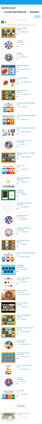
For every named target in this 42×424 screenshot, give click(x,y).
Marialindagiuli (25, 331)
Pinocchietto (24, 182)
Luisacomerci (24, 232)
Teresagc (23, 381)
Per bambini (21, 390)
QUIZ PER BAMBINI (23, 65)
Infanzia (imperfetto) (23, 353)
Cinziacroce (24, 57)
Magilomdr (24, 219)
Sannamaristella (25, 344)
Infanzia (19, 378)
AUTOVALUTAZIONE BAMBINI (26, 103)
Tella (22, 44)
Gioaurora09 (24, 306)
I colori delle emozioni (23, 278)
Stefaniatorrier (25, 369)
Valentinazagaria (26, 157)
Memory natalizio (22, 28)
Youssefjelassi (25, 206)
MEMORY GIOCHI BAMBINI (25, 328)
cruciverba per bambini (24, 203)
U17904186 (24, 169)
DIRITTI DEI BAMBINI (23, 315)
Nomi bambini (21, 340)
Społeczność (8, 7)
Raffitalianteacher (26, 132)
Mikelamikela (24, 32)
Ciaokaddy (24, 107)
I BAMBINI (20, 265)
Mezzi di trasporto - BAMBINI (26, 128)
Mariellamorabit (25, 294)
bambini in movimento (24, 228)
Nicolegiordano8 (25, 82)
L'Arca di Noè (21, 165)
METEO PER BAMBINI (23, 178)
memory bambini (22, 90)
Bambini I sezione (22, 290)
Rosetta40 (24, 319)
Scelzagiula (24, 394)
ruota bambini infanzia (24, 140)
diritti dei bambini (22, 215)
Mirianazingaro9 (25, 256)
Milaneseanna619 (26, 94)
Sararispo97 (24, 269)
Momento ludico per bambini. (26, 153)
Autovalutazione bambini (25, 365)
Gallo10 (23, 144)
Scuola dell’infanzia (15, 11)
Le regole (20, 40)
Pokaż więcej (21, 406)
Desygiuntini (24, 119)
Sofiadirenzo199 (25, 69)
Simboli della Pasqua (23, 240)
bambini (19, 53)
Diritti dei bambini (22, 303)
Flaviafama (24, 194)
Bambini (34, 11)
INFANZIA (20, 190)
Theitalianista (25, 356)
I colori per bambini (23, 78)
